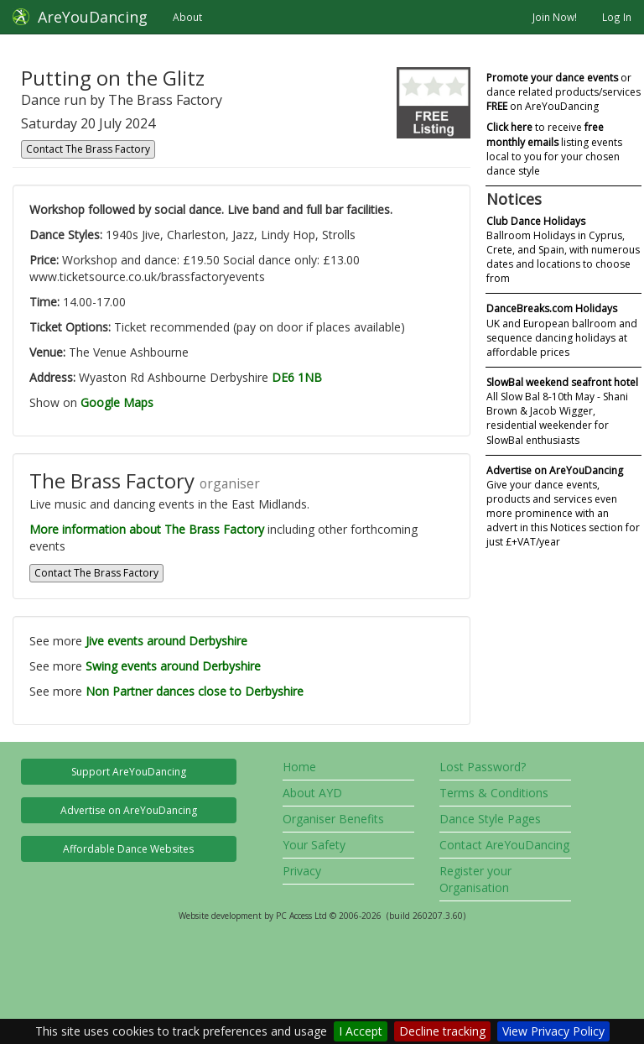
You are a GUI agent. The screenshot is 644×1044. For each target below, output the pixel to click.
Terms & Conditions (493, 793)
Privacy (302, 871)
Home (299, 767)
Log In (616, 16)
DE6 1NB (297, 377)
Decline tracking (442, 1031)
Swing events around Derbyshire (173, 666)
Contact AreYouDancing (504, 845)
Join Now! (554, 16)
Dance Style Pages (490, 819)
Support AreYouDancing (128, 772)
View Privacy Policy (553, 1031)
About (187, 16)
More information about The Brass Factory (146, 529)
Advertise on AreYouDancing (128, 810)
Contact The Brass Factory (88, 149)
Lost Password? (482, 767)
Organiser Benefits (333, 819)
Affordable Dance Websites (128, 849)
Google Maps (116, 402)
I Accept (360, 1031)
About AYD (312, 793)
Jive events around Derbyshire (166, 641)
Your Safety (314, 845)
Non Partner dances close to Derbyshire (195, 691)
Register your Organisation (475, 879)
